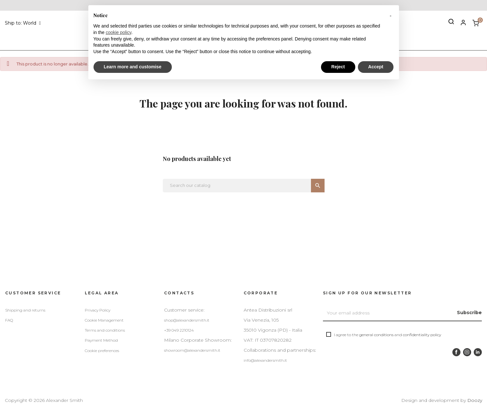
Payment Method (101, 340)
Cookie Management (104, 320)
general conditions (376, 334)
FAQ (9, 320)
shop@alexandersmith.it (186, 320)
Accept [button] (375, 66)
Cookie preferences (102, 350)
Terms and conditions (105, 330)
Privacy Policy (97, 310)
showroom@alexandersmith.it (192, 350)
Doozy (474, 400)
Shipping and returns (25, 310)
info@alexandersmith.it (265, 360)
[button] (390, 15)
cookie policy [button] (118, 32)
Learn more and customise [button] (132, 66)
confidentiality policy (422, 334)
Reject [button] (338, 66)
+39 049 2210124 (179, 330)
